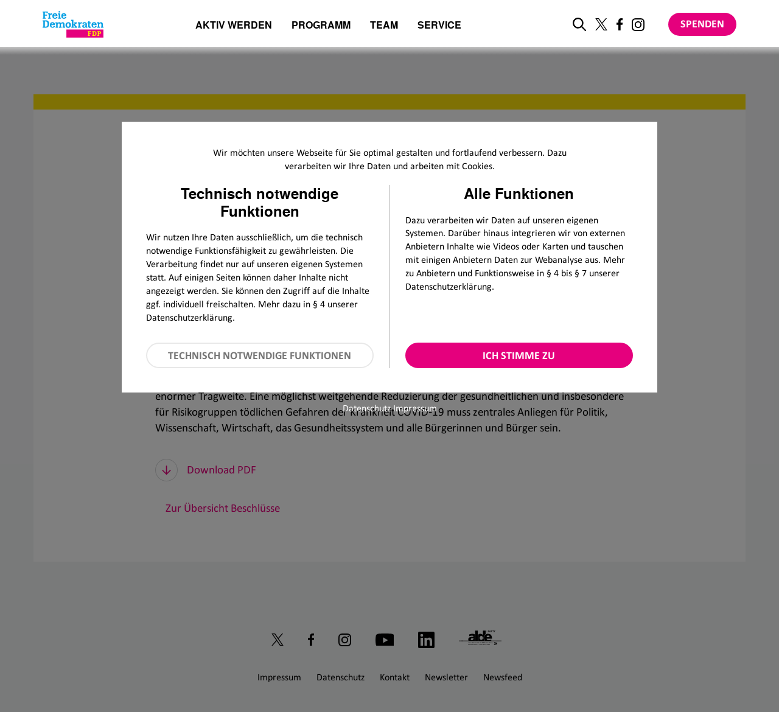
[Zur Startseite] (73, 24)
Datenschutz (367, 408)
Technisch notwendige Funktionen (259, 355)
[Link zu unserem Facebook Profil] (620, 24)
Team (384, 26)
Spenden (702, 23)
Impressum (415, 408)
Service (439, 26)
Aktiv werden (233, 26)
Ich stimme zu (519, 355)
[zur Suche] (579, 24)
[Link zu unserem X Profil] (601, 24)
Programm (321, 26)
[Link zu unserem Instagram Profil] (638, 24)
